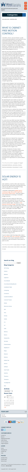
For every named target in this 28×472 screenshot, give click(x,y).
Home (2, 448)
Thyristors (6, 376)
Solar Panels (17, 244)
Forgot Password (4, 443)
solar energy (10, 246)
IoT (4, 325)
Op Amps (6, 341)
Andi (21, 167)
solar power (23, 246)
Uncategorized (7, 382)
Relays (5, 350)
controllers (15, 165)
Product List (3, 451)
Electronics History (8, 306)
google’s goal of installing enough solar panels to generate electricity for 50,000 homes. (12, 192)
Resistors (6, 354)
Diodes (5, 303)
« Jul (5, 407)
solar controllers (16, 236)
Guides (15, 163)
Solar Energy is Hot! (11, 178)
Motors (5, 335)
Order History (4, 440)
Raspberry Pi (6, 347)
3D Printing (6, 268)
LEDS (5, 328)
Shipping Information (5, 438)
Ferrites (5, 315)
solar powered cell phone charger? (12, 203)
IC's (5, 322)
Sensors (5, 363)
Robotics (6, 357)
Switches (6, 373)
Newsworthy (6, 338)
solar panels (7, 236)
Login (26, 411)
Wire (5, 385)
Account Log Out (4, 441)
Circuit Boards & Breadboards (10, 284)
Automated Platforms (7, 165)
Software (6, 366)
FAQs (2, 453)
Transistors (6, 379)
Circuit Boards (7, 280)
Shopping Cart (4, 449)
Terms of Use (3, 461)
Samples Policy (4, 457)
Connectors (6, 293)
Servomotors (15, 167)
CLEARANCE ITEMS (8, 287)
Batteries (6, 274)
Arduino (5, 271)
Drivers (20, 165)
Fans (5, 312)
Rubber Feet (6, 360)
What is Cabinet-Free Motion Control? (11, 30)
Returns (2, 437)
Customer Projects (8, 299)
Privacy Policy (4, 459)
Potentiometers (7, 344)
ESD (5, 309)
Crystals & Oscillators (8, 296)
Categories (16, 15)
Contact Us (3, 435)
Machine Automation (7, 167)
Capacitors (6, 277)
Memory (6, 331)
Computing (6, 290)
